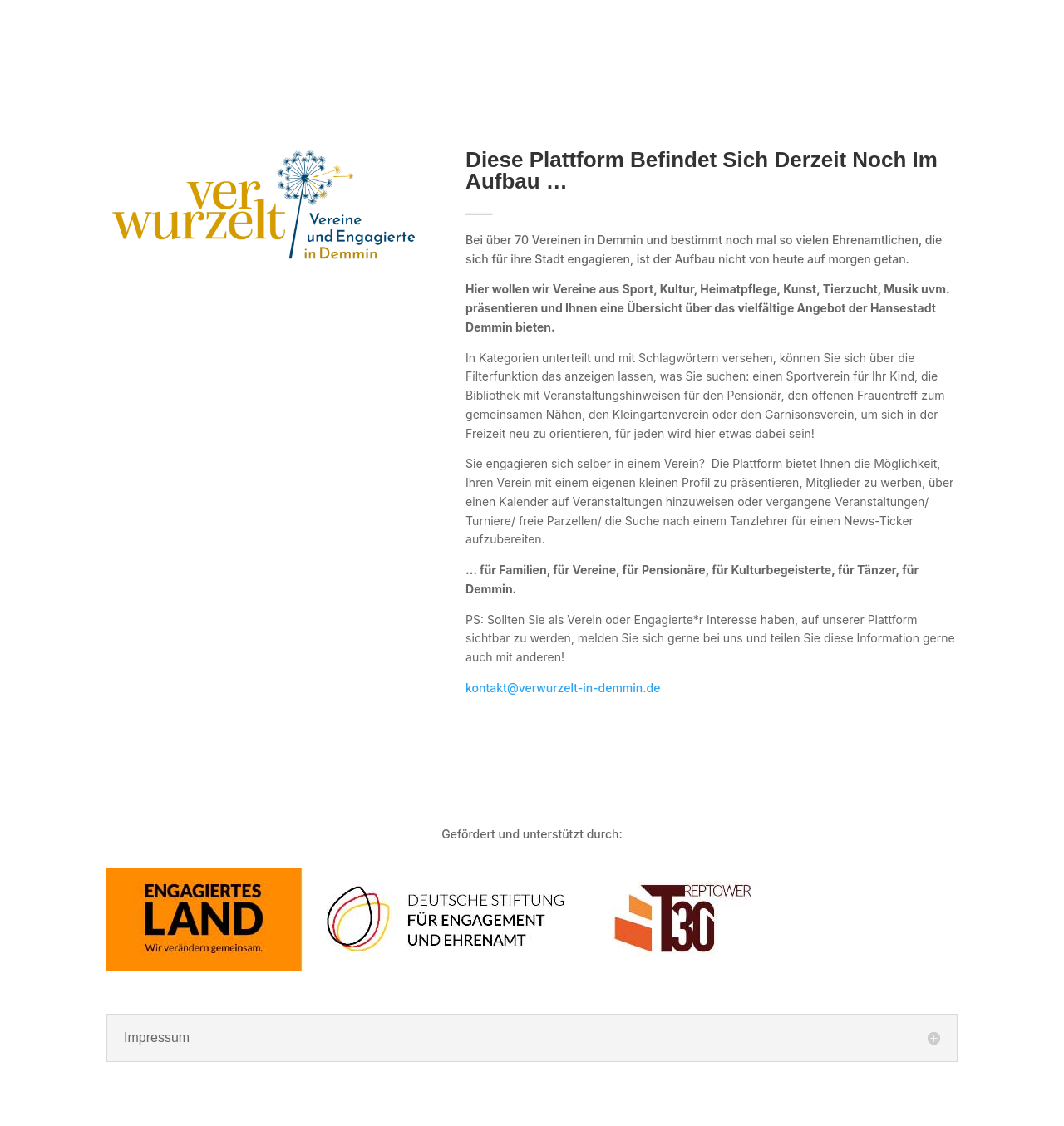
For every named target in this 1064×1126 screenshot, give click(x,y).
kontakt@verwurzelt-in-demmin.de (563, 688)
